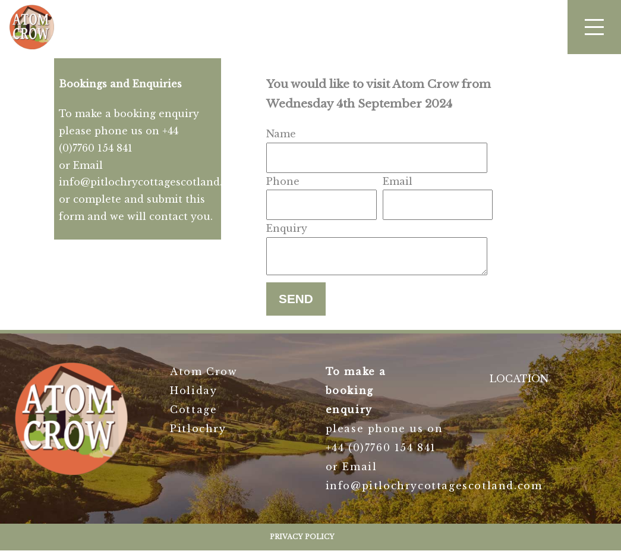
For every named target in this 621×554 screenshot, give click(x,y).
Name (281, 134)
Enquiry (286, 228)
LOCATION (519, 382)
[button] (594, 27)
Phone (283, 181)
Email (397, 181)
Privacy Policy (302, 540)
